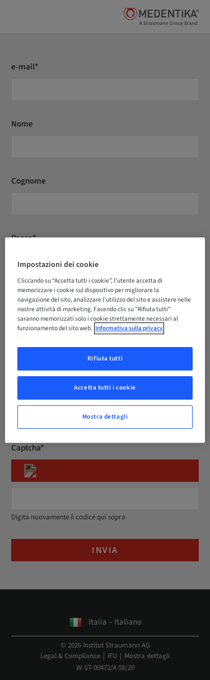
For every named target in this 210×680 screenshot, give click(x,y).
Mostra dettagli (105, 416)
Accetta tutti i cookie (105, 388)
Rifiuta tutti (105, 359)
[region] (104, 340)
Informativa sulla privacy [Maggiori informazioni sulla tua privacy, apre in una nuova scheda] (129, 329)
